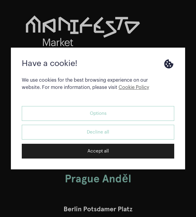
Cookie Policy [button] (134, 87)
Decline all (98, 132)
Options (98, 113)
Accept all (98, 151)
